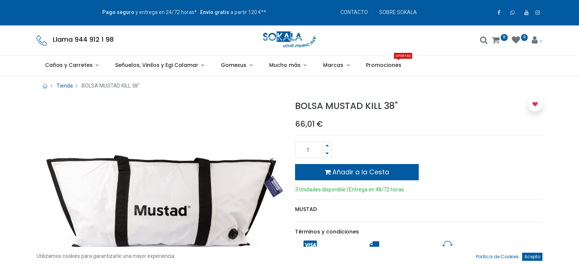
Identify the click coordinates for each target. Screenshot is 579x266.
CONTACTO (354, 12)
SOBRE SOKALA (398, 12)
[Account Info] (537, 41)
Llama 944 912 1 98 (83, 39)
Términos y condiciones (327, 231)
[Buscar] (484, 41)
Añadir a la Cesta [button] (357, 172)
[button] (535, 104)
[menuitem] (384, 65)
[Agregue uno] (327, 146)
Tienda (64, 86)
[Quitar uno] (327, 154)
